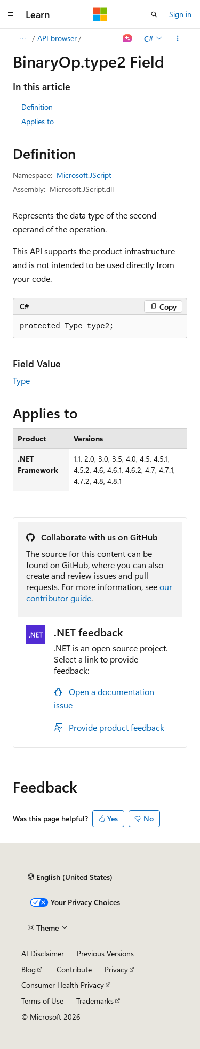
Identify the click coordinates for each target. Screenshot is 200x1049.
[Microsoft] (100, 14)
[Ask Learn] (127, 38)
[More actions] (178, 38)
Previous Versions (105, 953)
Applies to (37, 121)
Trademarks (95, 1001)
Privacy (116, 969)
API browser (57, 38)
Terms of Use (42, 1001)
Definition (37, 107)
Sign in (180, 14)
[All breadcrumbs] (22, 38)
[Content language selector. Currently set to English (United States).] (70, 877)
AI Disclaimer (42, 953)
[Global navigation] (10, 14)
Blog (28, 969)
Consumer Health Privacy (62, 985)
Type (21, 380)
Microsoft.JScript (84, 175)
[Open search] (154, 14)
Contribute (74, 969)
